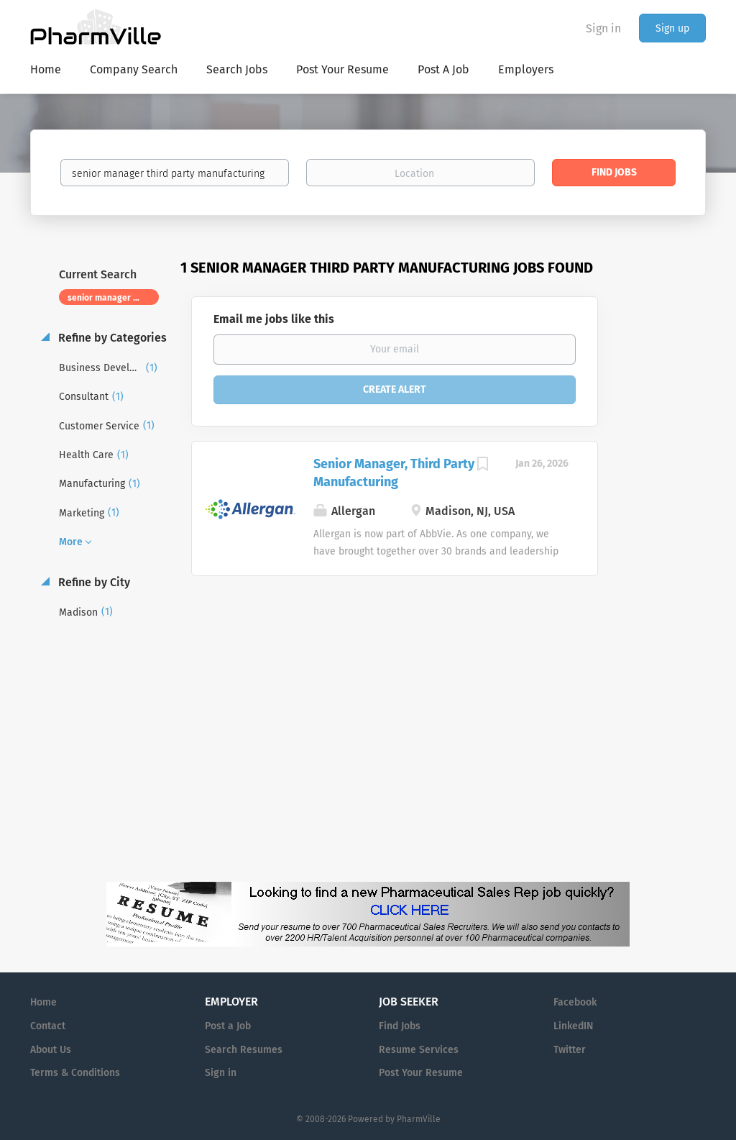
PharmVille (419, 1119)
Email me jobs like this (273, 319)
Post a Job (228, 1026)
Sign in (603, 28)
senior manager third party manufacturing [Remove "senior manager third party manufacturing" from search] (113, 298)
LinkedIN (573, 1026)
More (71, 542)
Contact (47, 1026)
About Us (50, 1050)
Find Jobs (614, 172)
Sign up (672, 28)
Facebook (575, 1002)
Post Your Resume (421, 1073)
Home (43, 1002)
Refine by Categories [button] (111, 338)
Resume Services (419, 1050)
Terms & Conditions (75, 1073)
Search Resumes (243, 1050)
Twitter (569, 1050)
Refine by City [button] (92, 582)
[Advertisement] (666, 536)
